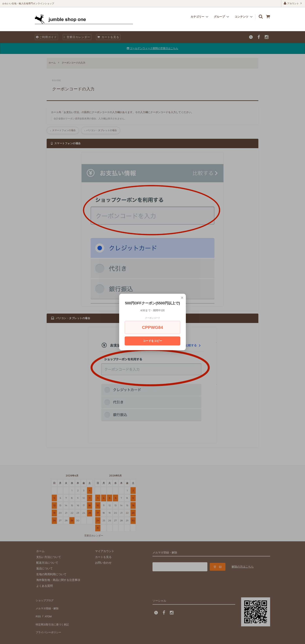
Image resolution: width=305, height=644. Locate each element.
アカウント (293, 3)
